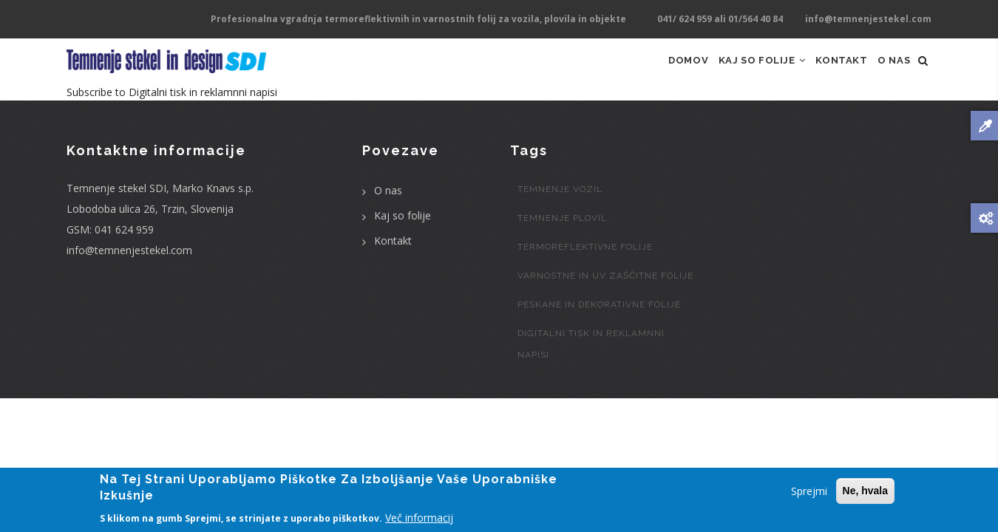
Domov (652, 70)
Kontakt (828, 70)
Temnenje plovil (562, 238)
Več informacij (419, 518)
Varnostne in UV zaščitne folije (605, 295)
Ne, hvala (865, 491)
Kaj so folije (737, 70)
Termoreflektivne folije (585, 267)
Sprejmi (809, 492)
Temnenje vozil (559, 209)
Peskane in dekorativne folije (599, 324)
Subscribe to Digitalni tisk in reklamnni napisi (172, 112)
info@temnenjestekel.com (129, 270)
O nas (889, 70)
